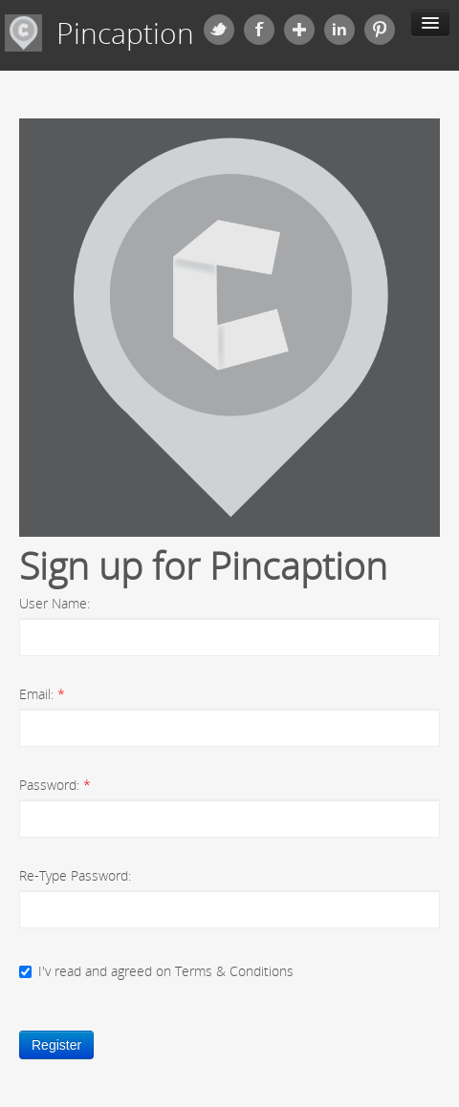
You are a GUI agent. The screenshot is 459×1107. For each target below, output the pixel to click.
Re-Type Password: (75, 875)
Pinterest (379, 29)
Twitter (219, 29)
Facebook (259, 29)
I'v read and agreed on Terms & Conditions (156, 971)
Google (299, 29)
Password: (55, 785)
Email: (42, 694)
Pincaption (125, 33)
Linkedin (339, 29)
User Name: (54, 603)
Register (56, 1045)
